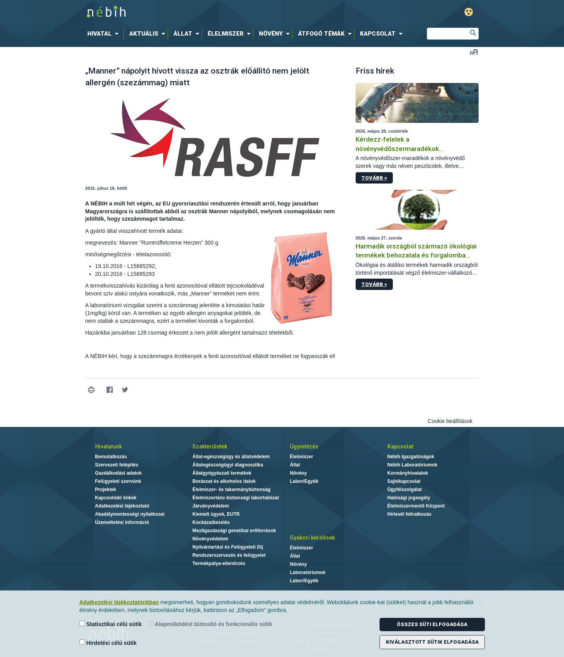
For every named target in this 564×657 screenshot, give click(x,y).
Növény (298, 473)
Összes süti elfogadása (432, 624)
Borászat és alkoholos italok (223, 481)
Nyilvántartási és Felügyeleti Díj (227, 547)
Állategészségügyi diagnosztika (227, 465)
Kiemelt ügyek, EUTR (216, 514)
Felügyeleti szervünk (118, 481)
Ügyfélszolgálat (404, 489)
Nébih (198, 12)
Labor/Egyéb (304, 481)
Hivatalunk (108, 446)
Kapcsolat (400, 446)
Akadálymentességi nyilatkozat (129, 514)
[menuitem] (104, 34)
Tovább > (374, 178)
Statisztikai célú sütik (111, 624)
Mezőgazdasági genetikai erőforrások (234, 530)
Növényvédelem (210, 539)
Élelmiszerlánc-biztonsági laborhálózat (235, 497)
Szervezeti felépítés (117, 465)
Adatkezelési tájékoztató (122, 506)
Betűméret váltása (474, 52)
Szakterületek (209, 446)
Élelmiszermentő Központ (416, 506)
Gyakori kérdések (312, 538)
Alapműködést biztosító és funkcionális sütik (210, 624)
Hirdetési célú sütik (108, 642)
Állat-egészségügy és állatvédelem (230, 456)
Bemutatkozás (111, 456)
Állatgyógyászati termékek (221, 473)
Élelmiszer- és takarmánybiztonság (231, 489)
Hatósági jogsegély (408, 497)
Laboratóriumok (307, 572)
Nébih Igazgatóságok (410, 456)
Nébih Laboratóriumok (412, 465)
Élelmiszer (301, 456)
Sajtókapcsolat (404, 481)
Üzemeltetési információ (122, 522)
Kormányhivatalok (407, 473)
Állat (295, 465)
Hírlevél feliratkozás (409, 514)
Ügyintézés (304, 446)
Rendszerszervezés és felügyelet (229, 555)
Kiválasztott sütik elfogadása (432, 642)
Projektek (105, 489)
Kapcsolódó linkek (116, 497)
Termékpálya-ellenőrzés (218, 563)
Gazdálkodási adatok (118, 473)
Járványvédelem (210, 506)
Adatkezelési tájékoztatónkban (119, 602)
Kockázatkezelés (211, 522)
